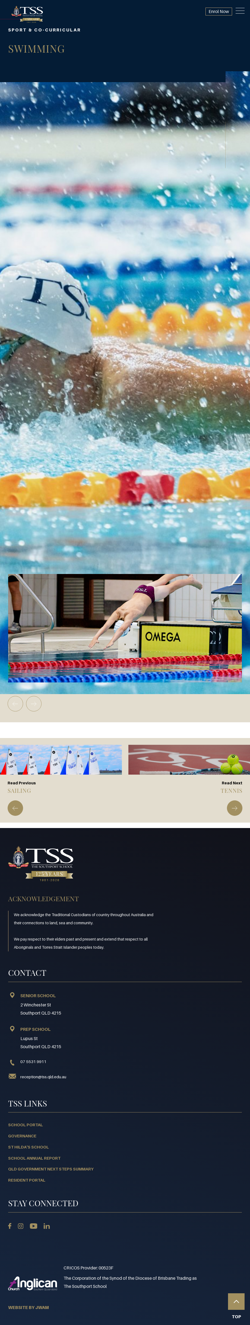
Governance (22, 1135)
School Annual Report (34, 1158)
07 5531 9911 (27, 1061)
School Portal (25, 1124)
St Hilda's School (28, 1146)
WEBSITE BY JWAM (28, 1307)
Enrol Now (218, 11)
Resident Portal (26, 1180)
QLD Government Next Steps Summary (51, 1168)
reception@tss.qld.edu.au (43, 1076)
